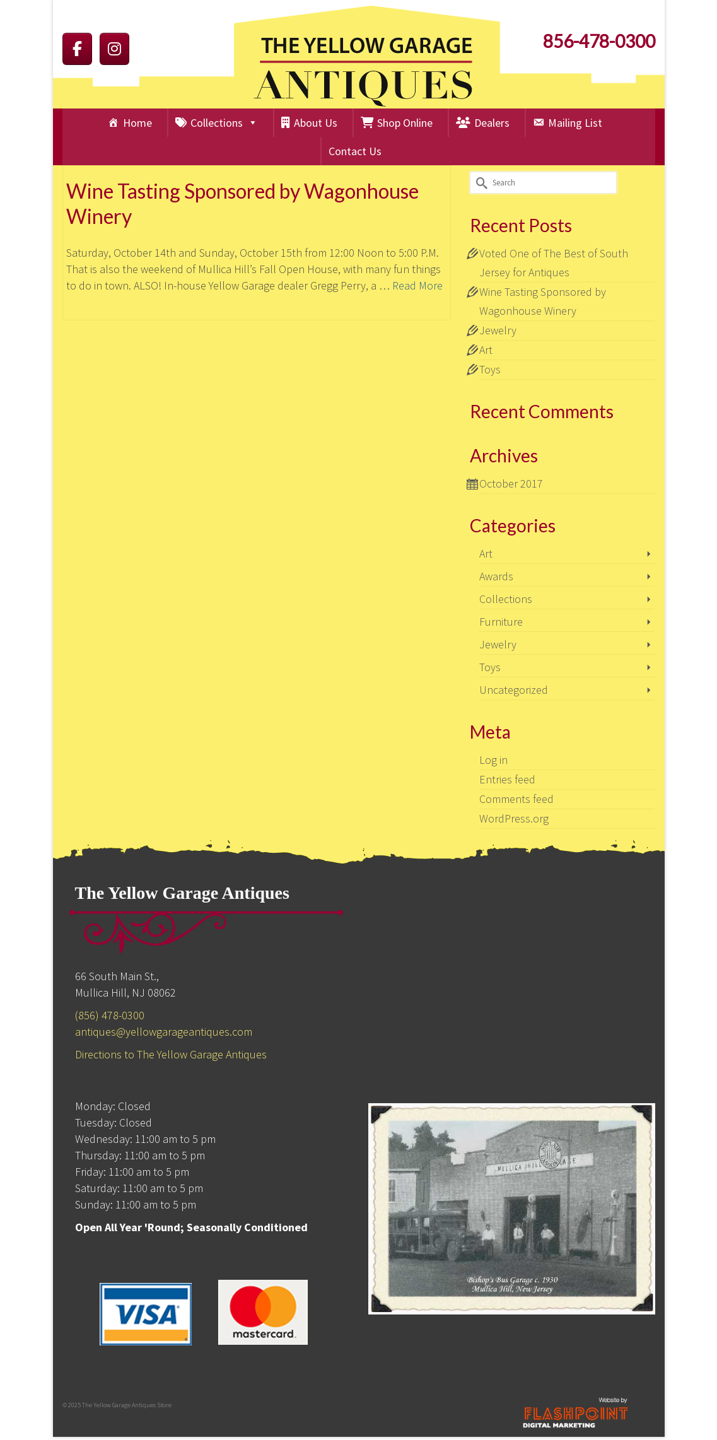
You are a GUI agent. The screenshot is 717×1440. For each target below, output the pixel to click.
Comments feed (516, 799)
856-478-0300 (599, 41)
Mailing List (575, 122)
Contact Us (355, 151)
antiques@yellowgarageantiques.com (163, 1031)
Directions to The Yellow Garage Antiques (171, 1054)
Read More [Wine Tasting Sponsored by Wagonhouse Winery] (417, 286)
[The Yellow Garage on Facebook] (77, 49)
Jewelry (497, 330)
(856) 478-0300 (109, 1015)
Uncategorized (513, 689)
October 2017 (511, 483)
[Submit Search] (479, 183)
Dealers (492, 122)
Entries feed (507, 779)
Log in (493, 759)
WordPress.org (514, 818)
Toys (490, 369)
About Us (315, 122)
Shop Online (405, 122)
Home (137, 122)
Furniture (501, 621)
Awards (496, 576)
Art (486, 349)
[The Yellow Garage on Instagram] (115, 49)
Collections (224, 122)
